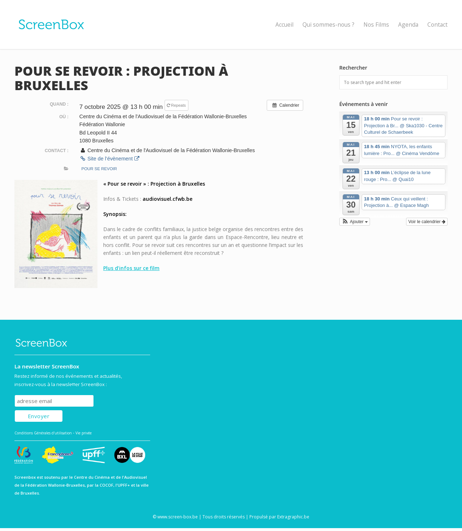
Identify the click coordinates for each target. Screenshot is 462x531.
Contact (437, 24)
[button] (355, 221)
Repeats (177, 105)
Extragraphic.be (293, 517)
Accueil (284, 24)
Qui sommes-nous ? (328, 24)
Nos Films (376, 24)
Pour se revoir (99, 169)
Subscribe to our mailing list (53, 388)
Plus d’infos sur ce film (131, 268)
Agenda (408, 24)
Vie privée (83, 432)
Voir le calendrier (426, 221)
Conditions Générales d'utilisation (43, 432)
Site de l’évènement (109, 158)
